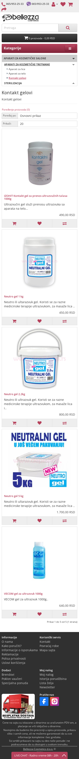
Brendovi (8, 675)
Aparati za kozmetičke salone (38, 59)
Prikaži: (7, 123)
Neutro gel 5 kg (13, 496)
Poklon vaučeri (12, 679)
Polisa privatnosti (14, 658)
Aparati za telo (17, 73)
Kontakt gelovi (17, 78)
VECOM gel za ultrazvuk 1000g (23, 594)
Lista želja (47, 683)
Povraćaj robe (49, 646)
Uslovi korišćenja (13, 663)
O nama (7, 642)
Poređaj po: (9, 115)
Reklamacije (10, 654)
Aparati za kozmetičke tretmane (39, 64)
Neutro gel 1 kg (13, 296)
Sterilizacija (39, 83)
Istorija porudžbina (53, 679)
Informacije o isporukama (20, 650)
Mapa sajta (47, 650)
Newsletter (47, 687)
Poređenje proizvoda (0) (16, 109)
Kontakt (45, 642)
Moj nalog (47, 675)
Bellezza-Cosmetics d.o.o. (38, 749)
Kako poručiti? (11, 646)
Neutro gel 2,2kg (14, 394)
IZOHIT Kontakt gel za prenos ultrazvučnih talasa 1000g (35, 197)
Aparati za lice (17, 69)
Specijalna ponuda (15, 683)
